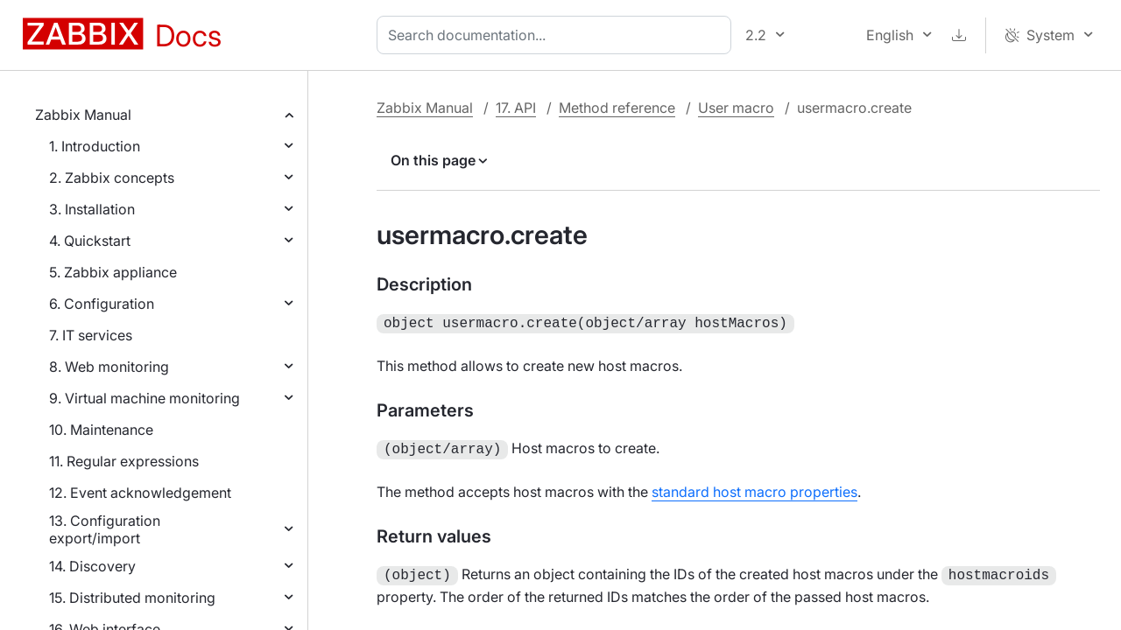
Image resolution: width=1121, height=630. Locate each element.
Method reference (617, 107)
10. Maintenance (101, 429)
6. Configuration (101, 303)
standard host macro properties (754, 488)
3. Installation (92, 209)
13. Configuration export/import (104, 529)
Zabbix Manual (83, 114)
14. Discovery (92, 566)
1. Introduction (94, 146)
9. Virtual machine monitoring (144, 398)
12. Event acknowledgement (140, 492)
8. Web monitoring (109, 366)
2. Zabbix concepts (111, 177)
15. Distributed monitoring (132, 597)
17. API (516, 107)
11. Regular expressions (124, 461)
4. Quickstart (89, 240)
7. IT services (90, 335)
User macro (736, 107)
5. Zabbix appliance (113, 272)
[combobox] (557, 35)
